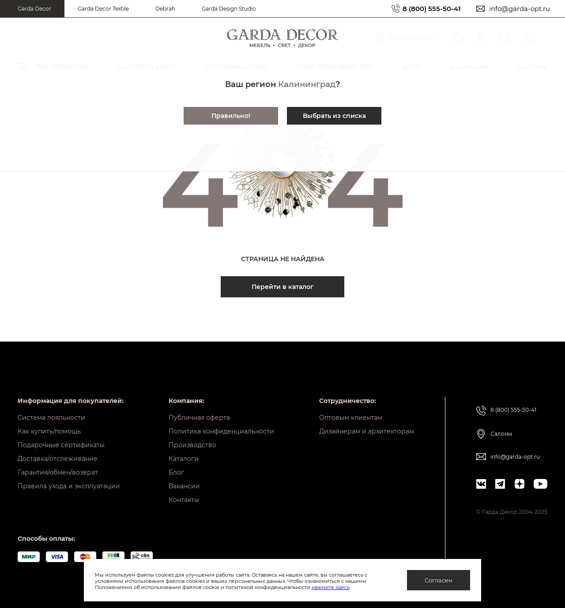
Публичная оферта (199, 418)
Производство (192, 445)
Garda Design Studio (229, 8)
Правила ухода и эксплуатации (69, 486)
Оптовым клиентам (350, 418)
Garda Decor (34, 8)
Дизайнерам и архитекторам (366, 431)
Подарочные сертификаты (61, 445)
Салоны (501, 433)
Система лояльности (51, 418)
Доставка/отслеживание (58, 459)
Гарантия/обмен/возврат (58, 472)
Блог (176, 472)
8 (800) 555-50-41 (432, 8)
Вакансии (184, 486)
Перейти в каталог (282, 287)
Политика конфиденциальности (221, 431)
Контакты (184, 500)
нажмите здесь (331, 587)
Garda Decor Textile (103, 8)
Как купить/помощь (49, 431)
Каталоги (184, 459)
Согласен (438, 580)
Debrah (165, 8)
